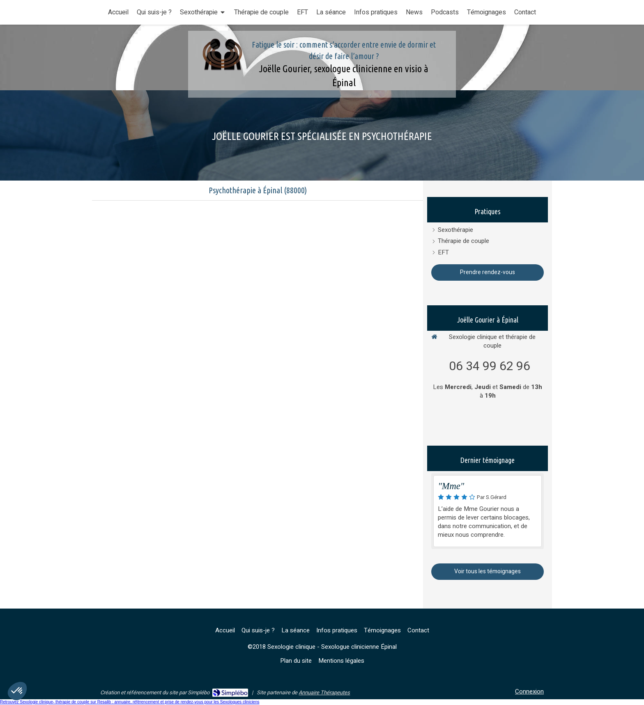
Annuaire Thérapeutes (324, 692)
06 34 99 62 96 (489, 366)
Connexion (529, 691)
